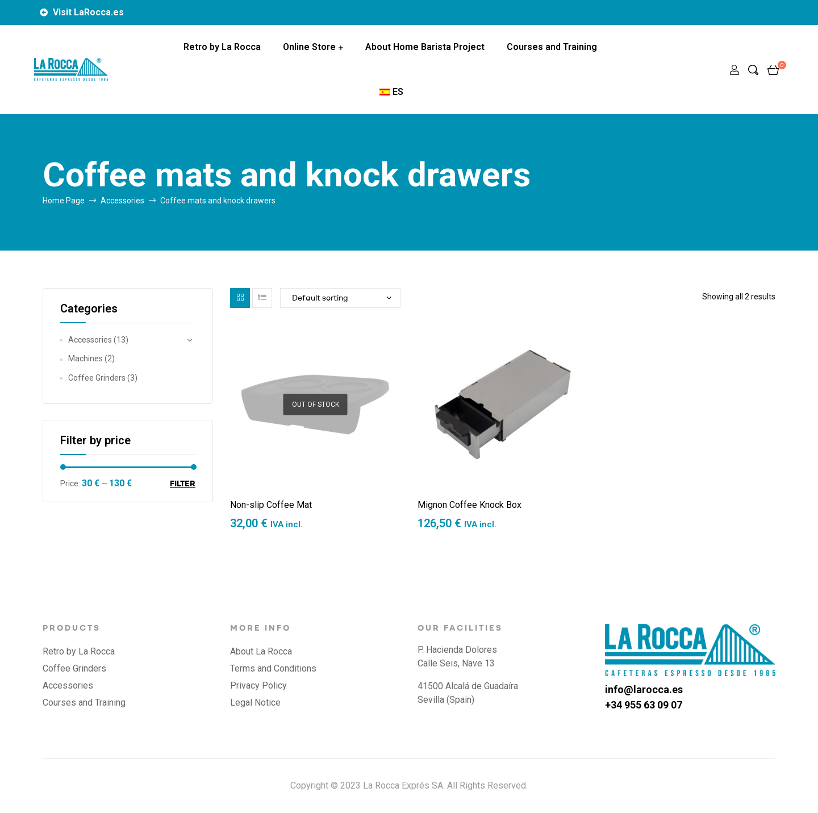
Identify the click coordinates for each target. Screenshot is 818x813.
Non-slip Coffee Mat (271, 504)
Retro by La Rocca (222, 46)
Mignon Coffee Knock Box (469, 504)
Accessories (122, 200)
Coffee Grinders (97, 377)
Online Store (309, 46)
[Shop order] (340, 298)
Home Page (64, 200)
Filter (182, 484)
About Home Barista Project (425, 46)
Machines (85, 358)
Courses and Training (552, 46)
